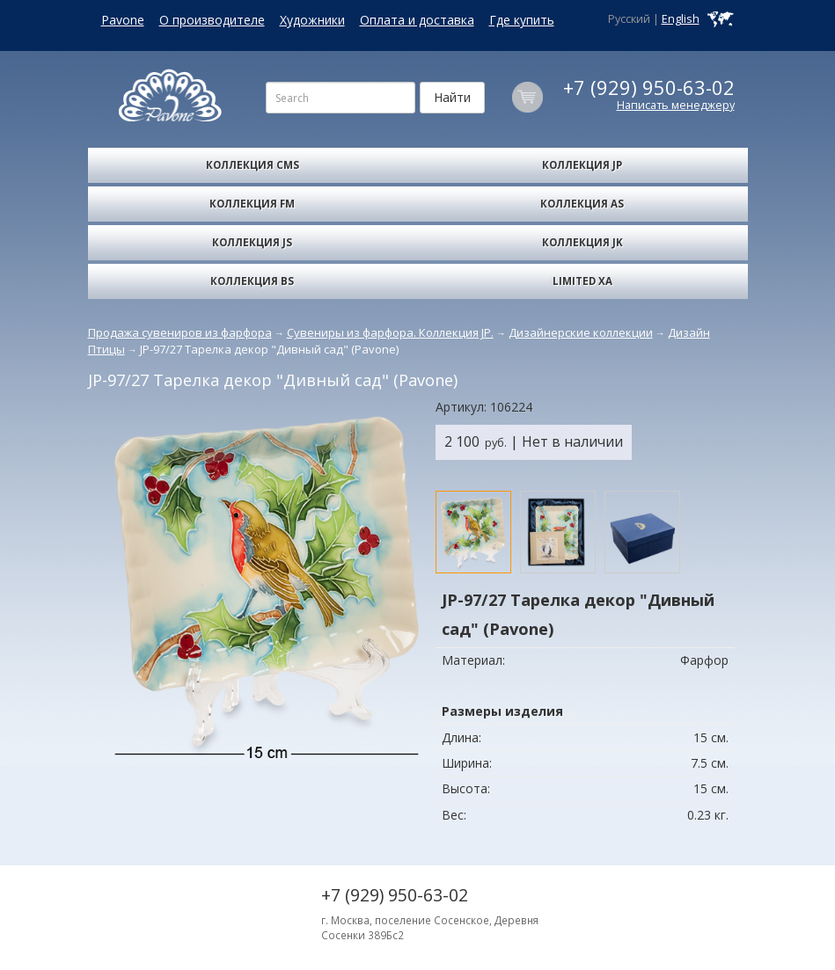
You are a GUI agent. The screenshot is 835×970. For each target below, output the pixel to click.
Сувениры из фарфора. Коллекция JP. (390, 332)
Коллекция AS (582, 203)
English (680, 18)
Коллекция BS (252, 281)
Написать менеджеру (676, 105)
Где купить (521, 19)
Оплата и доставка (417, 19)
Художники (312, 19)
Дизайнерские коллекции (581, 332)
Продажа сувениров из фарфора (180, 332)
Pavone (122, 19)
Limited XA (582, 281)
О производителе (212, 19)
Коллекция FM (252, 203)
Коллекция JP (582, 164)
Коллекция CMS (252, 164)
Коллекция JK (582, 242)
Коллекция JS (252, 242)
